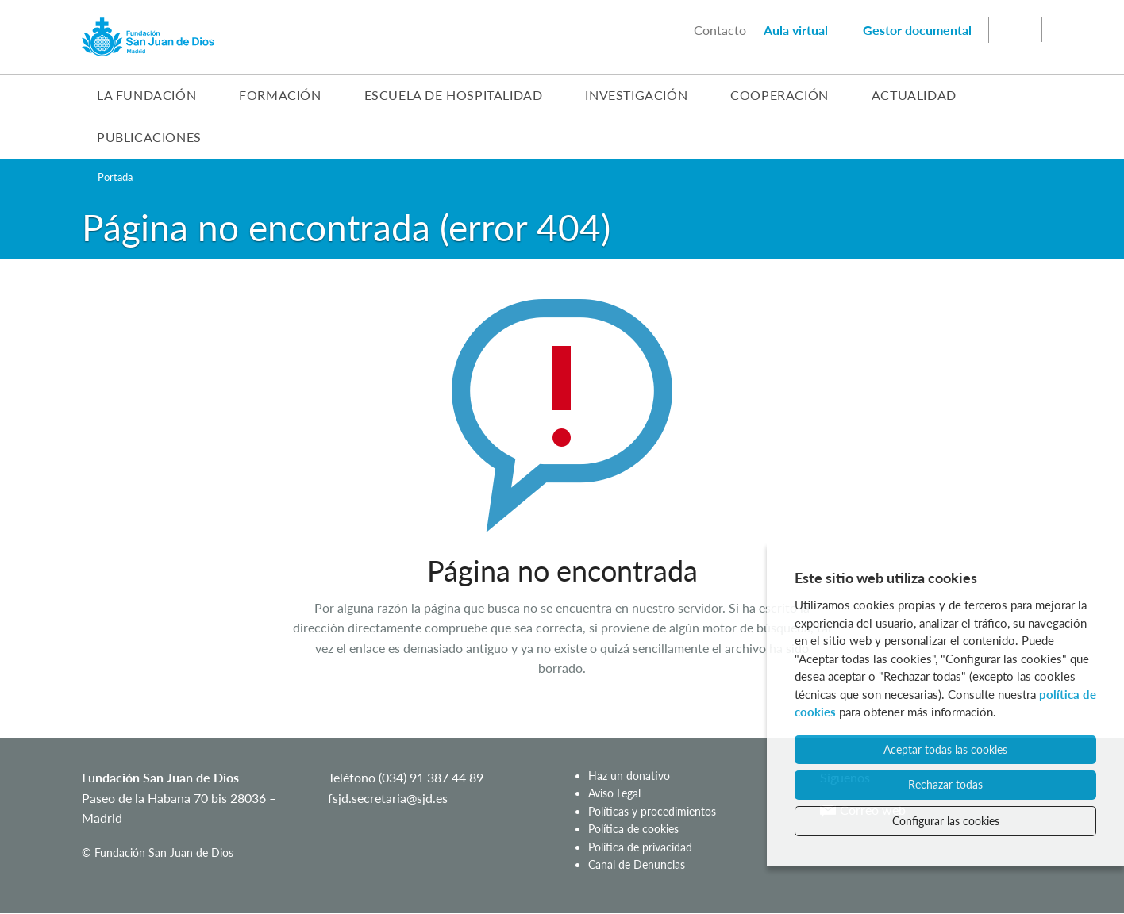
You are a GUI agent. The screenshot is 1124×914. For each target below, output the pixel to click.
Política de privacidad (640, 847)
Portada (115, 177)
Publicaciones (149, 136)
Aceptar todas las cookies (945, 749)
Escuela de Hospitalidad (453, 94)
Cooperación (779, 94)
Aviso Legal (614, 793)
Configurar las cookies (945, 821)
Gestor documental (917, 29)
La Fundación (146, 94)
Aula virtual (796, 29)
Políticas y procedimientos (652, 811)
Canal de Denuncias (636, 864)
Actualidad (914, 94)
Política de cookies (633, 828)
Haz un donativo (629, 775)
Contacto (720, 29)
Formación (280, 94)
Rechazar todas (945, 784)
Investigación (636, 94)
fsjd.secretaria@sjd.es (388, 797)
